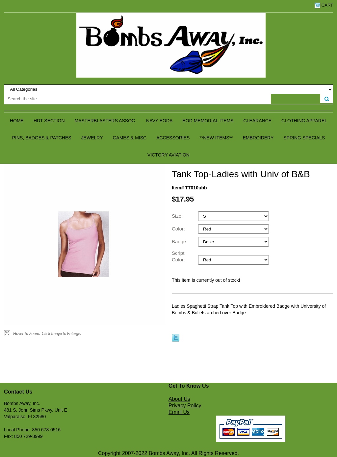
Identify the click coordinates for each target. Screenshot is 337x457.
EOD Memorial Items (207, 120)
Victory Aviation (168, 154)
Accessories (173, 137)
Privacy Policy (184, 405)
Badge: (180, 241)
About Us (179, 399)
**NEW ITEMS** (216, 137)
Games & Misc (129, 137)
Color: (179, 228)
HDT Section (49, 120)
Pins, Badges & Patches (41, 137)
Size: (178, 216)
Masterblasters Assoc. (106, 120)
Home (17, 120)
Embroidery (258, 137)
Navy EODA (159, 120)
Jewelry (92, 137)
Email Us (179, 412)
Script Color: (179, 256)
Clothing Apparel (304, 120)
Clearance (258, 120)
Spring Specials (304, 137)
